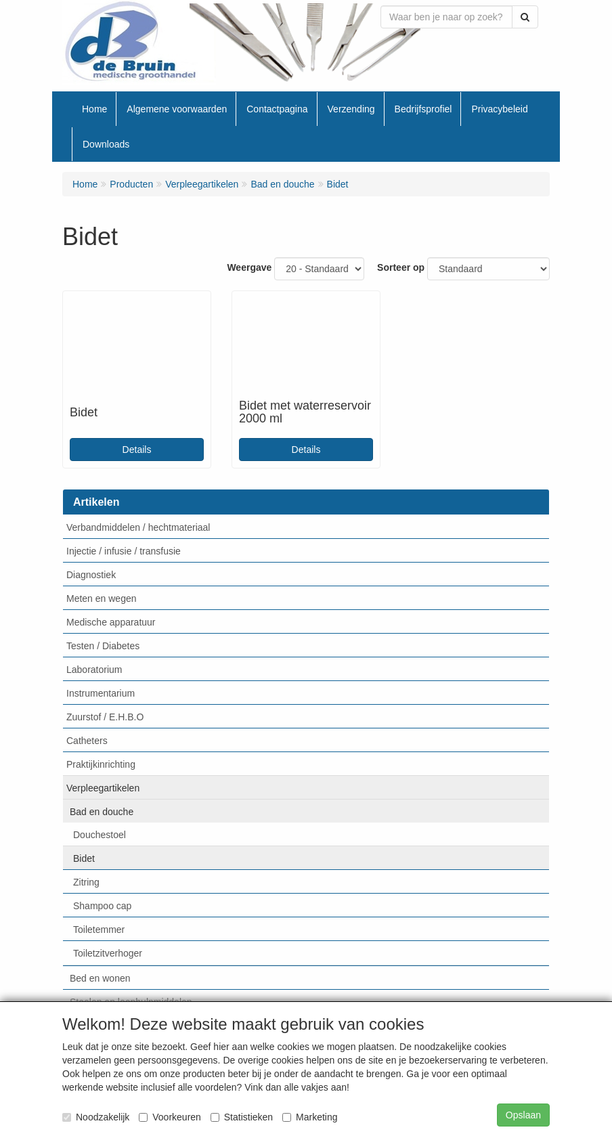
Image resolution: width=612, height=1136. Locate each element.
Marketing (309, 1117)
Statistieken (242, 1117)
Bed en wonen (100, 978)
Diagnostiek (91, 574)
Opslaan (523, 1115)
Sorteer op (400, 267)
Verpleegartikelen (102, 788)
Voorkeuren (170, 1117)
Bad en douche (101, 811)
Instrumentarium (100, 693)
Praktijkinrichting (100, 764)
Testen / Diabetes (102, 645)
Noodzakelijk (95, 1117)
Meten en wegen (101, 598)
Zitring (86, 882)
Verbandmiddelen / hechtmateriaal (138, 527)
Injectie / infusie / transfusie (123, 551)
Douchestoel (99, 834)
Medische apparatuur (111, 622)
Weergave (249, 267)
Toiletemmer (99, 929)
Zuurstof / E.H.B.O (105, 717)
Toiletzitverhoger (107, 953)
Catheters (87, 740)
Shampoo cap (102, 905)
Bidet (84, 858)
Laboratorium (94, 669)
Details (137, 449)
